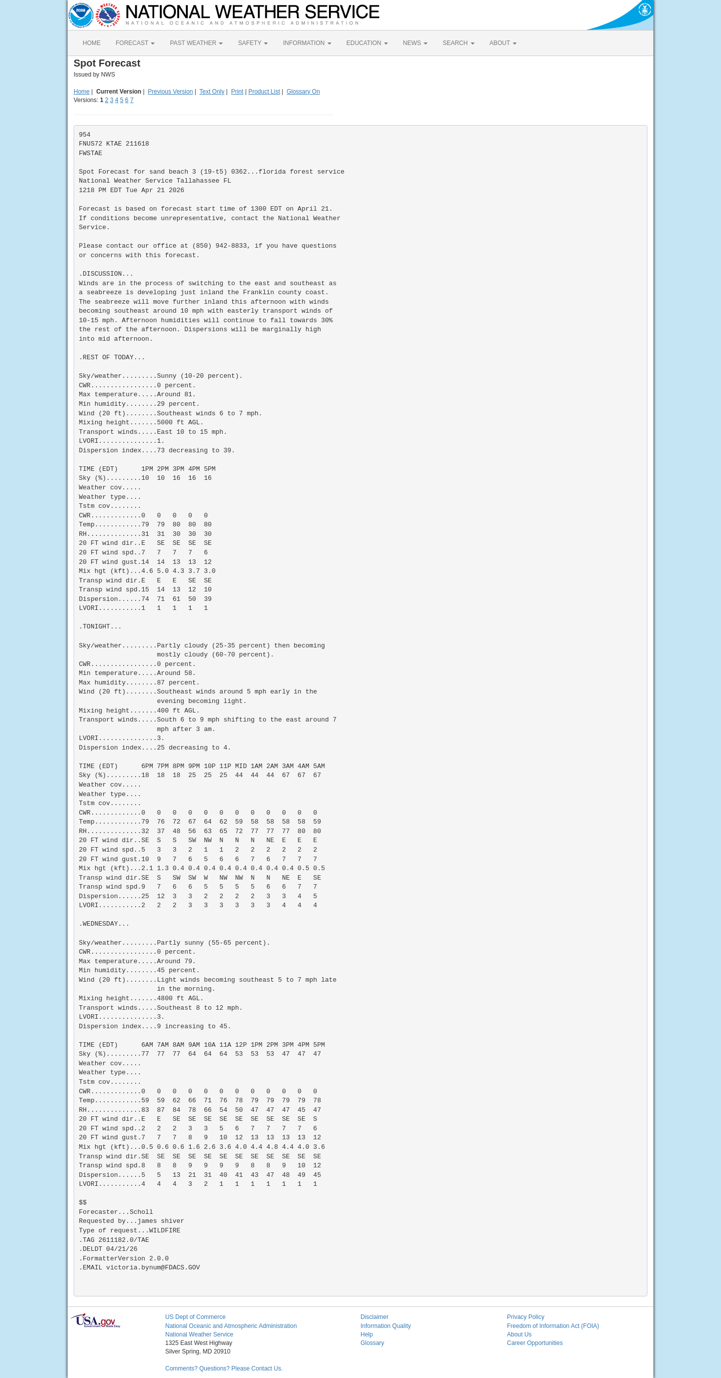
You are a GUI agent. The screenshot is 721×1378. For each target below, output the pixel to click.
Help (366, 1334)
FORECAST (135, 43)
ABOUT (503, 43)
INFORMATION (307, 43)
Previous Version (170, 91)
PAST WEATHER (196, 43)
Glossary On (303, 91)
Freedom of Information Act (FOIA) (553, 1325)
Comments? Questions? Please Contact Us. (224, 1368)
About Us (519, 1334)
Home (82, 91)
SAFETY (253, 43)
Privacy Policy (526, 1316)
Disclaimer (374, 1316)
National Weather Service (199, 1334)
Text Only (211, 91)
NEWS (415, 43)
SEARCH (458, 43)
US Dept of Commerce (195, 1316)
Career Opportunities (535, 1342)
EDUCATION (367, 43)
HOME (92, 43)
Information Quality (385, 1325)
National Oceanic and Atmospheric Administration (231, 1325)
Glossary (372, 1342)
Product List (264, 91)
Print (237, 91)
